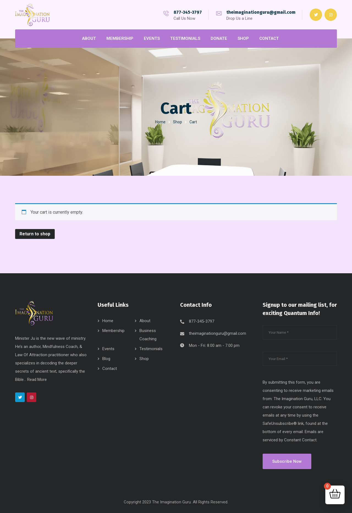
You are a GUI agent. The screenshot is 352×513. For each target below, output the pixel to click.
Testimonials (151, 348)
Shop (177, 122)
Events (108, 348)
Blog (106, 358)
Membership (113, 330)
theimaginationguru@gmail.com (260, 12)
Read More (37, 379)
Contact (109, 368)
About (144, 320)
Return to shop (35, 233)
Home (160, 122)
